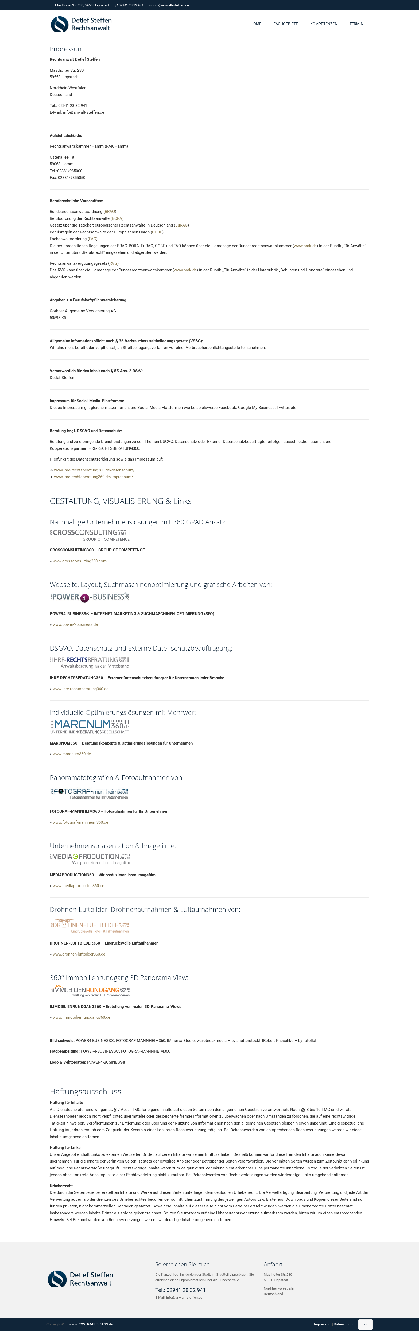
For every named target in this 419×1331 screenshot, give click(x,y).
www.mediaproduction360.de (78, 885)
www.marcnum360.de (72, 753)
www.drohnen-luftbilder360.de (79, 954)
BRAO (110, 211)
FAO (92, 238)
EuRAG (181, 225)
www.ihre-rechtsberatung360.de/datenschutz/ (94, 470)
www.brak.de (305, 245)
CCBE (157, 232)
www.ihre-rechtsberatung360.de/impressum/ (93, 476)
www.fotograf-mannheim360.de (80, 822)
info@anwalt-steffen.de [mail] (171, 5)
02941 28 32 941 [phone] (131, 5)
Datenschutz (343, 1324)
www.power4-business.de (75, 624)
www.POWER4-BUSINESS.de (91, 1324)
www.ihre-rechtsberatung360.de (80, 688)
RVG (113, 263)
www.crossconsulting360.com (80, 561)
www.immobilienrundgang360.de (81, 1017)
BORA (117, 218)
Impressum (322, 1324)
